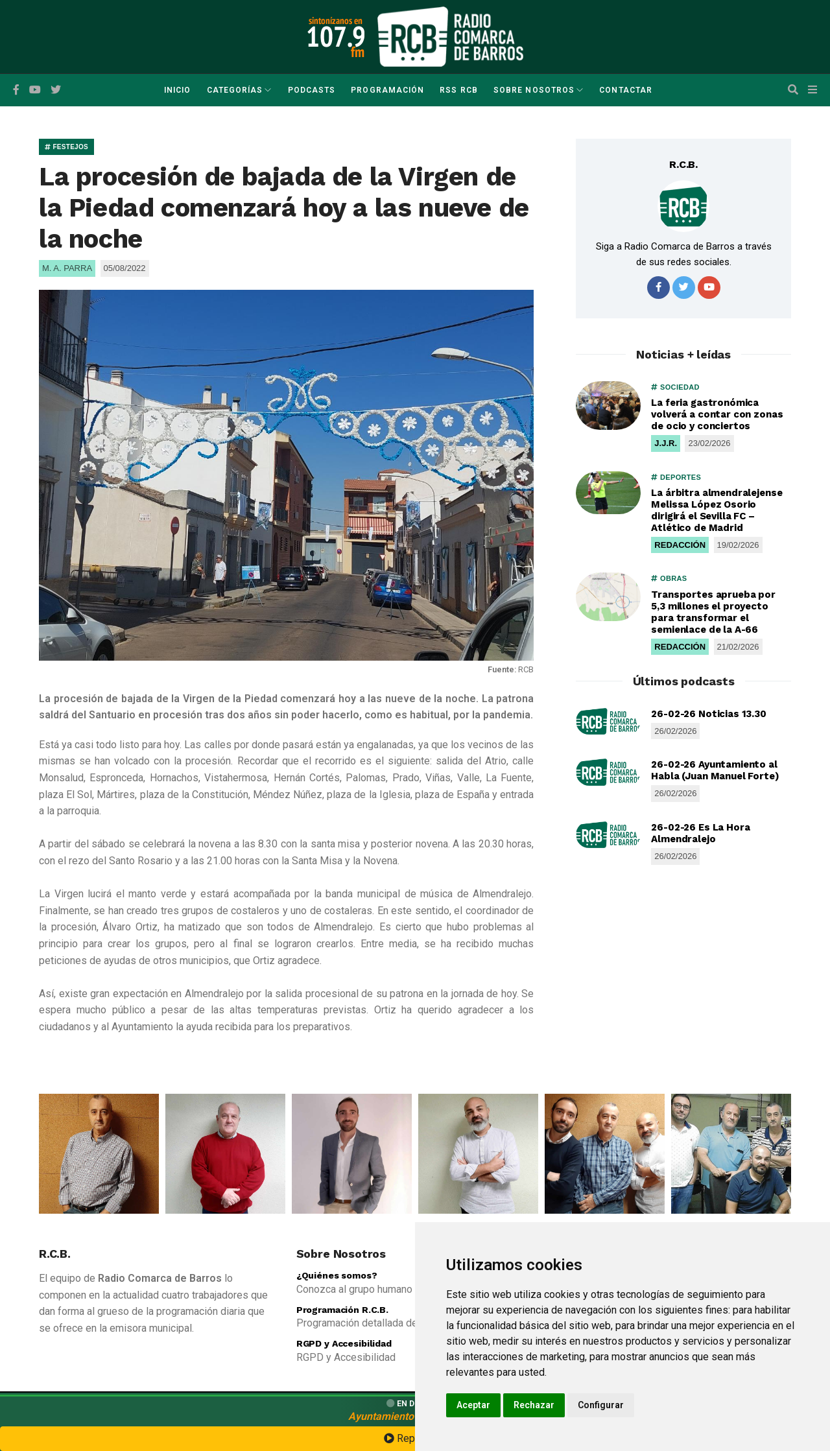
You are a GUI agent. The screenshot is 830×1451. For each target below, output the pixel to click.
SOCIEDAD (675, 387)
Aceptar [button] (473, 1405)
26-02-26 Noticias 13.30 (708, 714)
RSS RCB (459, 90)
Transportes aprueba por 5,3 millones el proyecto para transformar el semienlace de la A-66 (713, 612)
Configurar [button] (601, 1405)
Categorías (235, 90)
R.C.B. (683, 164)
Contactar (625, 90)
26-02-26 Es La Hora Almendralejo (700, 833)
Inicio (177, 90)
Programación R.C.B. (342, 1309)
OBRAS (669, 578)
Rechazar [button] (534, 1405)
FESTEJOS (66, 146)
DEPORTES (676, 477)
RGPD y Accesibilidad (344, 1343)
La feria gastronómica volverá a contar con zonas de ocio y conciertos (717, 414)
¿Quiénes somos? (336, 1275)
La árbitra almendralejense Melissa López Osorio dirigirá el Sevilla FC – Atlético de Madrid (716, 510)
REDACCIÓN (680, 545)
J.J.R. (665, 443)
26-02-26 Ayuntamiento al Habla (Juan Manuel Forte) (715, 770)
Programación (387, 90)
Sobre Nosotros (534, 90)
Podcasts (312, 90)
